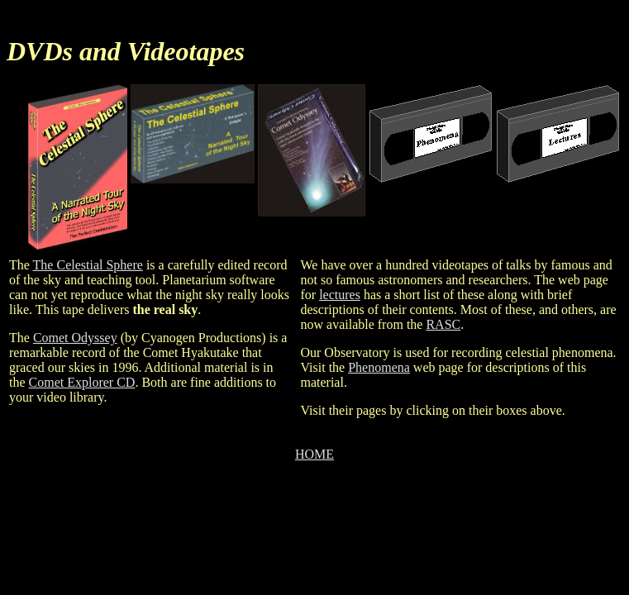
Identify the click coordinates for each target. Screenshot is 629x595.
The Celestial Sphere (88, 265)
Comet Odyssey (75, 338)
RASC (443, 324)
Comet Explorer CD (82, 382)
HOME (314, 454)
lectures (339, 295)
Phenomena (379, 367)
